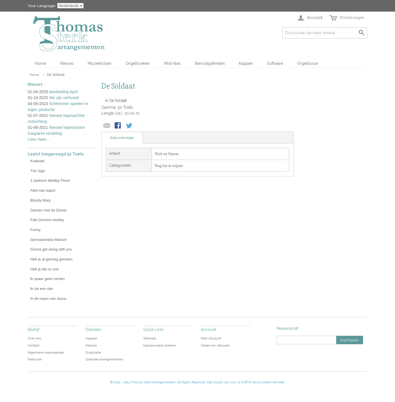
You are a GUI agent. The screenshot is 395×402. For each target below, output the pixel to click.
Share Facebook (118, 126)
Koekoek (37, 161)
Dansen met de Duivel (48, 210)
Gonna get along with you (51, 249)
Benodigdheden (210, 63)
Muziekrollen (99, 63)
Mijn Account (211, 338)
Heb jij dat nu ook (44, 269)
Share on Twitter (129, 126)
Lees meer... (39, 139)
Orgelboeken (138, 63)
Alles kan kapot (42, 190)
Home (40, 63)
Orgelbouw (307, 63)
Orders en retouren (215, 345)
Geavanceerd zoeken (159, 345)
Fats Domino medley (47, 220)
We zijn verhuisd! (64, 97)
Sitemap (149, 338)
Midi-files (172, 63)
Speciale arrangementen (104, 359)
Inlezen (91, 345)
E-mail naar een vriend (107, 126)
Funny (35, 230)
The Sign (37, 171)
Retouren (35, 359)
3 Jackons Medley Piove (50, 180)
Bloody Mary (40, 200)
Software (275, 63)
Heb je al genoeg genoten (51, 259)
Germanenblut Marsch (48, 240)
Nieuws (67, 63)
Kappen (246, 63)
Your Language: (42, 6)
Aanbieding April (63, 91)
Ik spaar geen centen (47, 279)
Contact (33, 345)
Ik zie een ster (41, 288)
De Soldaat (118, 100)
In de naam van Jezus (48, 298)
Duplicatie (93, 352)
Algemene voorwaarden (46, 352)
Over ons (34, 338)
